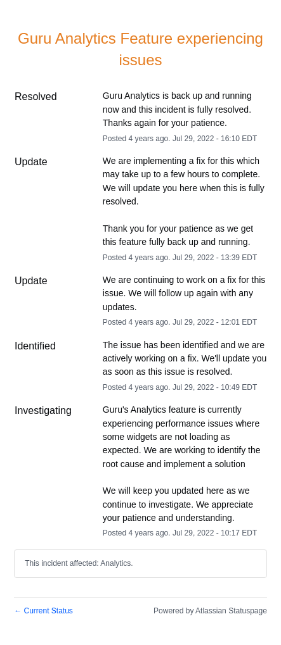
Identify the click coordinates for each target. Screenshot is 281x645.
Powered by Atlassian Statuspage (210, 610)
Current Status (43, 610)
